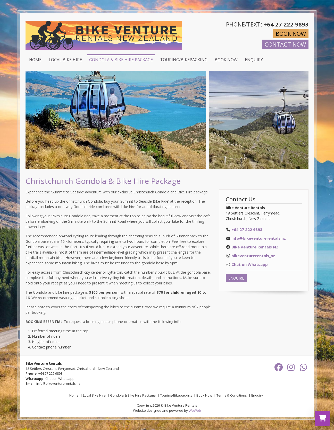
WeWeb (195, 410)
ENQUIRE (236, 278)
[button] (201, 120)
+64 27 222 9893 (50, 373)
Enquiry (254, 59)
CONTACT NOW (285, 44)
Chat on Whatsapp (59, 378)
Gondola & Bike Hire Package (121, 59)
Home (35, 59)
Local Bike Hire (65, 59)
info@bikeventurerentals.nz (258, 238)
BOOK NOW (291, 33)
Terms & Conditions (231, 395)
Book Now (226, 59)
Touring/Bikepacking (183, 59)
